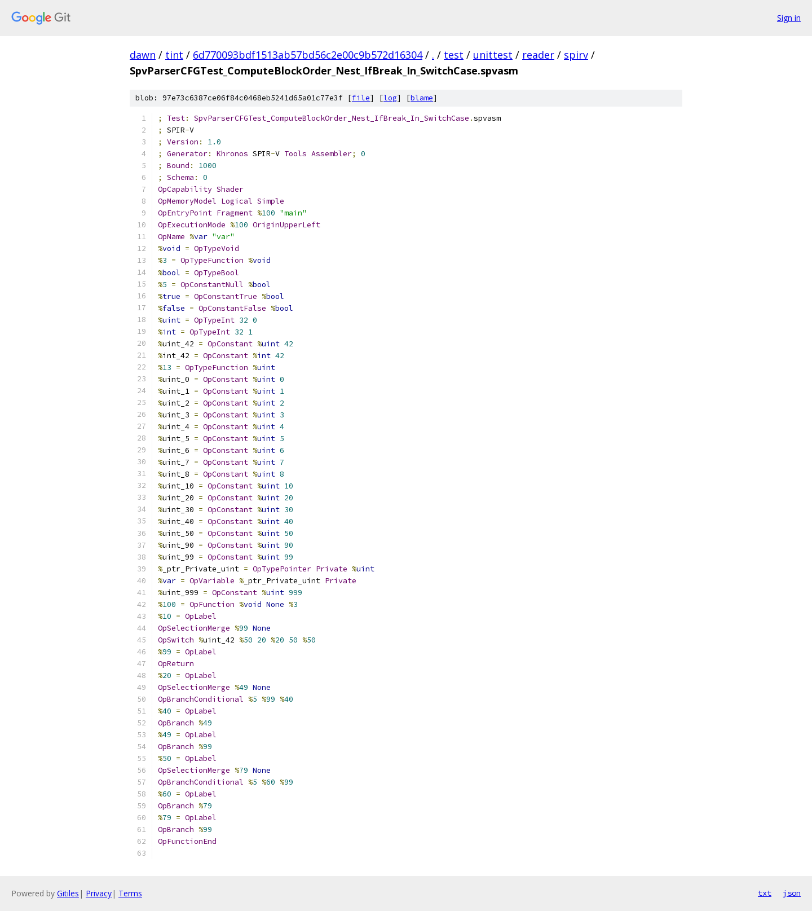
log (390, 98)
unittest (493, 54)
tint (174, 54)
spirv (576, 54)
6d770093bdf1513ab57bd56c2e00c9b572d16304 (307, 54)
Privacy (99, 893)
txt (764, 893)
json (792, 893)
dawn (143, 54)
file (361, 98)
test (454, 54)
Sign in (789, 17)
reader (538, 54)
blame (422, 98)
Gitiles (68, 893)
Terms (130, 893)
